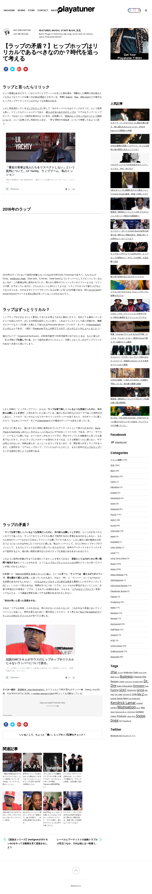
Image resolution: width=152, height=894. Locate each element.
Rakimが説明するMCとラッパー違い (33, 573)
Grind (113, 525)
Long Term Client (118, 558)
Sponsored (115, 624)
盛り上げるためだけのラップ (60, 112)
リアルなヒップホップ (82, 589)
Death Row (128, 682)
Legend (139, 703)
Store (31, 10)
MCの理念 (40, 96)
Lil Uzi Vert (77, 34)
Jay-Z (140, 694)
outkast (140, 711)
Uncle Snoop (116, 645)
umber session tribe (43, 693)
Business (114, 476)
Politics (113, 716)
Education (114, 487)
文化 (78, 30)
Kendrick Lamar (123, 702)
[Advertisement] (129, 81)
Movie (138, 708)
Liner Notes (115, 547)
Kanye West (122, 698)
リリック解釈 (116, 459)
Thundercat (126, 721)
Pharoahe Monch (53, 36)
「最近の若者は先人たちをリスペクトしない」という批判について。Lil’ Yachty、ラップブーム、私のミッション (12, 779)
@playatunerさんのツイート (123, 735)
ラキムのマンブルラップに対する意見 (53, 581)
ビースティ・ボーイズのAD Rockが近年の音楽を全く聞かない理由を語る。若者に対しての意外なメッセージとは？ (72, 817)
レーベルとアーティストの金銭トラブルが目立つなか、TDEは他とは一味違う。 (77, 841)
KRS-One (84, 96)
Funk (147, 686)
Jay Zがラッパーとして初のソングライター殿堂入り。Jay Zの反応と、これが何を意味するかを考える (32, 817)
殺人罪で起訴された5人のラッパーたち (127, 276)
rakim (129, 716)
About (54, 10)
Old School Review (118, 585)
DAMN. (121, 682)
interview (126, 694)
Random (114, 613)
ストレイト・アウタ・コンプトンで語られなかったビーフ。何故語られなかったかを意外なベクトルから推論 (129, 361)
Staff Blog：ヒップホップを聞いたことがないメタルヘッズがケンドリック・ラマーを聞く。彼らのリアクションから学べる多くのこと (52, 818)
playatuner (121, 442)
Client (113, 481)
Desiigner (44, 420)
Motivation (126, 707)
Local (112, 552)
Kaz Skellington (22, 30)
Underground (116, 651)
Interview (114, 531)
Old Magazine (116, 580)
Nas (76, 96)
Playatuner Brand (118, 591)
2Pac (113, 672)
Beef (112, 470)
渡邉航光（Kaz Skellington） (32, 689)
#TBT (113, 640)
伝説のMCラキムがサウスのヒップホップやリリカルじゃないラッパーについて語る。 (12, 816)
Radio (113, 607)
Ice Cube (118, 694)
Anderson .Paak (17, 278)
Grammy (131, 690)
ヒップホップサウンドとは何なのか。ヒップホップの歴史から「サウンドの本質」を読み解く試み (72, 778)
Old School (131, 712)
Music (56, 30)
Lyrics (41, 36)
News (113, 569)
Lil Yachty (88, 34)
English (113, 492)
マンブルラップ (33, 108)
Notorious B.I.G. (121, 712)
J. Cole (133, 694)
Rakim (69, 96)
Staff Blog (68, 30)
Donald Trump (138, 682)
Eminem (138, 686)
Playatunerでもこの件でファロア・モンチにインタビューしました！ (66, 328)
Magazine (9, 10)
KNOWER (114, 542)
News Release (116, 574)
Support (114, 635)
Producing (115, 602)
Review (113, 618)
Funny (113, 514)
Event (113, 503)
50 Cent (120, 673)
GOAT (113, 520)
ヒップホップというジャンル (60, 562)
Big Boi (117, 677)
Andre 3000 (142, 673)
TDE (120, 721)
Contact (42, 10)
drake (119, 686)
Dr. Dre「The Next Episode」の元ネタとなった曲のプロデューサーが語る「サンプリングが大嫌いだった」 (129, 421)
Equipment (115, 498)
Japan (113, 536)
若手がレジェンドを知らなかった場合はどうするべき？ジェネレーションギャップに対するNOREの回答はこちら (32, 779)
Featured (45, 30)
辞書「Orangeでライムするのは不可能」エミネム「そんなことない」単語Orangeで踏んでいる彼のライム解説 (129, 338)
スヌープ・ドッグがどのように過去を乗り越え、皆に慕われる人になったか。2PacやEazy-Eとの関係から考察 (129, 126)
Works (21, 10)
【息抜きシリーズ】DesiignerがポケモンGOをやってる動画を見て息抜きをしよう (27, 843)
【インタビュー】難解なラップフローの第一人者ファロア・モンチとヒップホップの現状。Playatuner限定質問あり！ (52, 780)
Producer (122, 716)
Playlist (113, 596)
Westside (114, 656)
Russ (134, 716)
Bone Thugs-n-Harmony (51, 34)
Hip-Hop (68, 34)
